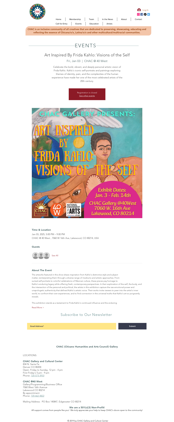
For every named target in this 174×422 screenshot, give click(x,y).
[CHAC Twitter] (148, 14)
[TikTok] (145, 14)
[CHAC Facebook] (141, 14)
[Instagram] (138, 14)
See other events (87, 96)
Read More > (38, 307)
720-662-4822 (37, 395)
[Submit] (132, 326)
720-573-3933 (37, 375)
